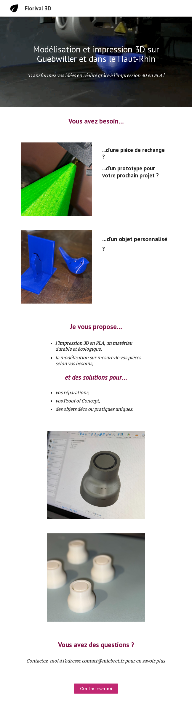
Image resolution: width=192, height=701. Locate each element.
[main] (96, 54)
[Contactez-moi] (96, 688)
